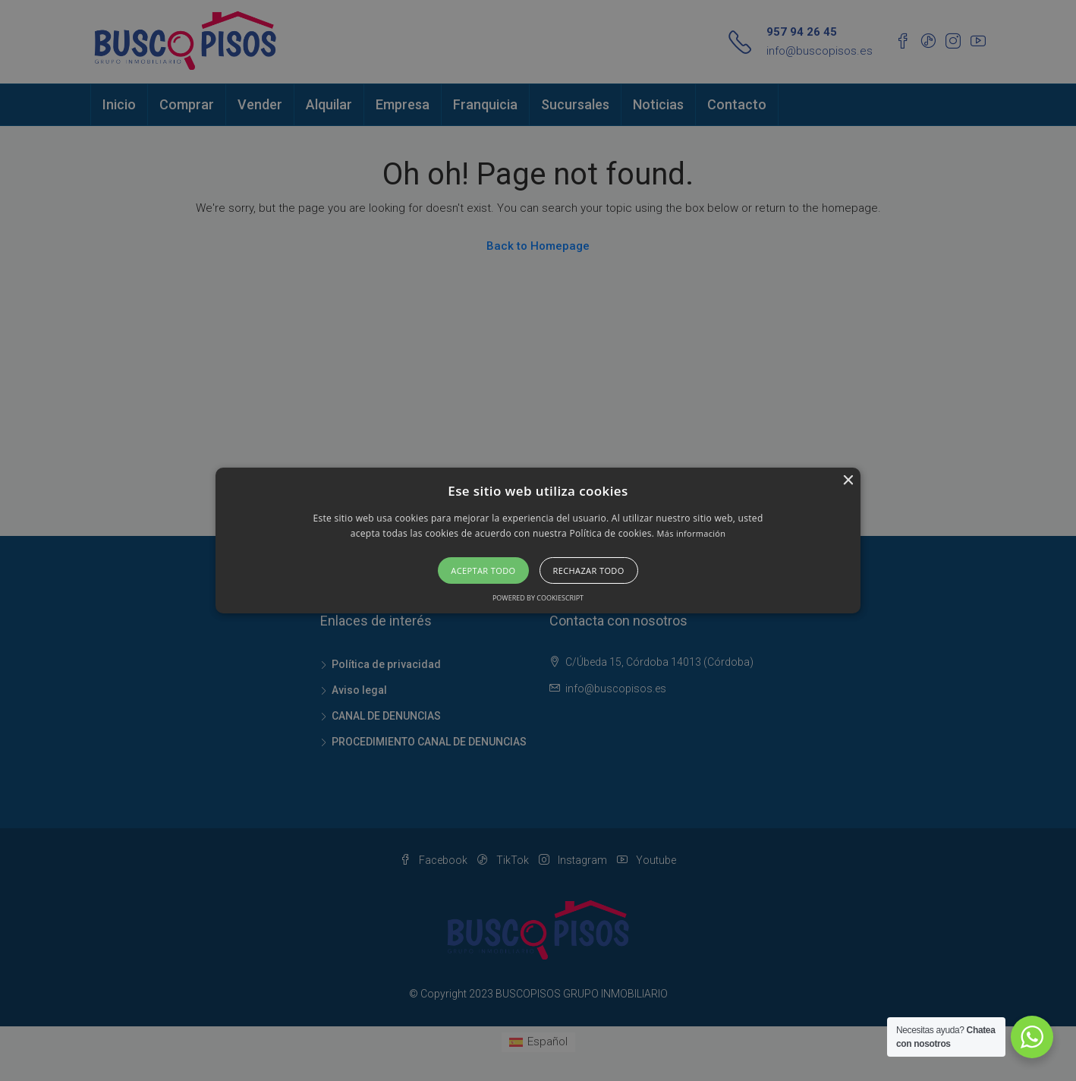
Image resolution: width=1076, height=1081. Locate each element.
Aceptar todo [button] (483, 570)
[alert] (538, 540)
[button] (538, 540)
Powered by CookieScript (538, 598)
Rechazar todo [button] (589, 570)
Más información (691, 533)
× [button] (847, 481)
